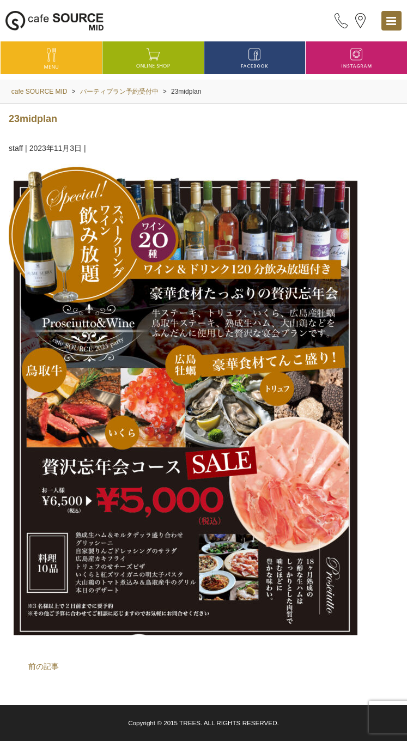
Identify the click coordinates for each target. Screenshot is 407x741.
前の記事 (43, 666)
